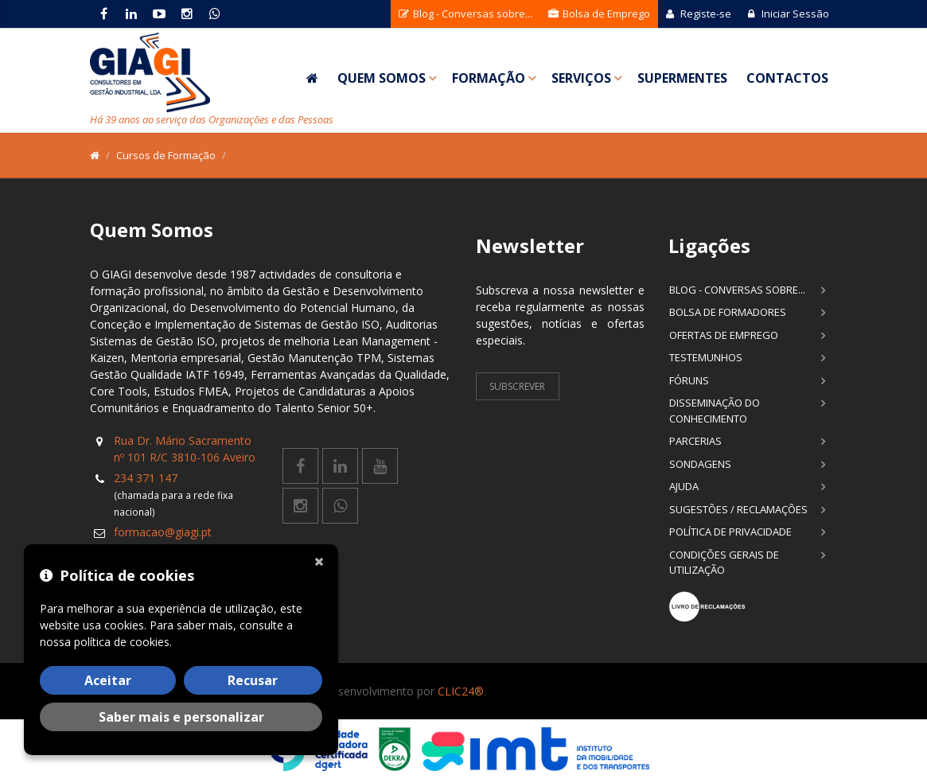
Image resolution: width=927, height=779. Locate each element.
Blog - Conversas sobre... (465, 13)
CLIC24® (461, 691)
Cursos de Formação (166, 155)
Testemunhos (705, 357)
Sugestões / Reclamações (738, 509)
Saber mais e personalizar (181, 717)
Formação (488, 78)
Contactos (787, 78)
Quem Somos (381, 78)
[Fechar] (322, 560)
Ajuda (684, 486)
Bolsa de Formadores (727, 312)
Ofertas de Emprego (723, 335)
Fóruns (689, 380)
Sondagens (700, 464)
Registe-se (698, 13)
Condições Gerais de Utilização (724, 562)
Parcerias (695, 441)
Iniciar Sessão (788, 13)
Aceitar (107, 680)
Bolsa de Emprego (599, 13)
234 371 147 (145, 477)
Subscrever (517, 386)
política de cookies (121, 641)
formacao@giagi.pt (163, 531)
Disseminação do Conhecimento (714, 410)
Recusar (253, 680)
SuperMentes (682, 78)
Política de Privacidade (730, 531)
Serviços (581, 78)
